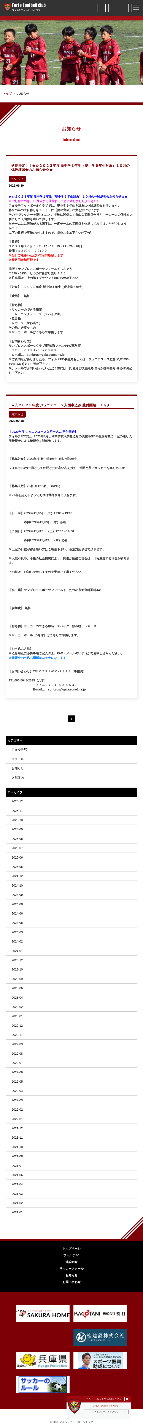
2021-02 (17, 1203)
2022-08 (17, 1053)
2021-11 (17, 1137)
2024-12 (17, 876)
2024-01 (17, 951)
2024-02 (17, 941)
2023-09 (17, 979)
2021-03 (17, 1193)
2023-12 (17, 960)
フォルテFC (20, 749)
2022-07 (17, 1063)
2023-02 (17, 1007)
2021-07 (17, 1165)
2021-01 (17, 1212)
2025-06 (17, 857)
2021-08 (17, 1156)
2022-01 (17, 1119)
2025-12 (17, 801)
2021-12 (17, 1128)
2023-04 (17, 997)
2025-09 (17, 829)
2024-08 (17, 904)
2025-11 (17, 811)
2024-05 (17, 922)
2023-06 (17, 988)
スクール (18, 759)
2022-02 (17, 1109)
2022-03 (17, 1100)
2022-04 (17, 1091)
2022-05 (17, 1081)
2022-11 (17, 1035)
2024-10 (17, 885)
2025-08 (17, 838)
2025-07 (17, 848)
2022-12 (17, 1025)
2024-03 (17, 932)
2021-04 (17, 1184)
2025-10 (17, 820)
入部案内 (18, 777)
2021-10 (17, 1147)
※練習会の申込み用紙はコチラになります (37, 657)
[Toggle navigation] (136, 8)
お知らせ (18, 768)
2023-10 (17, 969)
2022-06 (17, 1072)
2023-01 (17, 1016)
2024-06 (17, 913)
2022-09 (17, 1044)
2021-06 (17, 1175)
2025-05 (17, 866)
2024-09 (17, 894)
